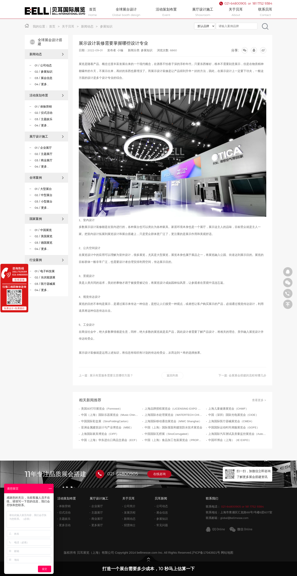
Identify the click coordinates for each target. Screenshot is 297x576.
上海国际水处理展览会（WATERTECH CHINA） (173, 433)
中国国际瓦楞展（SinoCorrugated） (167, 452)
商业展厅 (97, 518)
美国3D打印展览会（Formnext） (101, 427)
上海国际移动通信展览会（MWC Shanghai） (173, 439)
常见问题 (162, 525)
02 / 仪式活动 (43, 112)
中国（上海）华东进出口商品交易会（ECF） (110, 458)
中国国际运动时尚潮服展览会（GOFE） (233, 446)
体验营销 (65, 506)
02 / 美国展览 (43, 236)
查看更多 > (259, 418)
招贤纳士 (130, 525)
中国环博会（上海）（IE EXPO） (229, 458)
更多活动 (65, 525)
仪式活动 (65, 512)
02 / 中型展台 (43, 195)
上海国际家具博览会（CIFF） (100, 452)
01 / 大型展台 (43, 188)
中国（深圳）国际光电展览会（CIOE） (233, 433)
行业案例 (46, 260)
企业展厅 (97, 506)
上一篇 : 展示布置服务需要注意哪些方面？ (106, 375)
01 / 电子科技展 (45, 271)
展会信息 (162, 512)
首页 (52, 26)
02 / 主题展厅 (43, 154)
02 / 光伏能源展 (45, 277)
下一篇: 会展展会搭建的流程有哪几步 (242, 375)
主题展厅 (97, 512)
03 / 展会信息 (43, 78)
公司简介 (130, 506)
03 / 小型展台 (43, 201)
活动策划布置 (46, 95)
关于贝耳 (68, 26)
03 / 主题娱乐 (43, 119)
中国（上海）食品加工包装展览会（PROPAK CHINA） (173, 458)
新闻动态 (87, 26)
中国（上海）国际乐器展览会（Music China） (110, 433)
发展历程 (130, 512)
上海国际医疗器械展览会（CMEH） (231, 439)
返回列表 (172, 375)
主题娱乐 (65, 518)
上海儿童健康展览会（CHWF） (228, 427)
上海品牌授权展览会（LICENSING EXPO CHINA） (173, 427)
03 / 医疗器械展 (45, 283)
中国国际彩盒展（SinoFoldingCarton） (105, 439)
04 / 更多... (42, 84)
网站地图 (227, 552)
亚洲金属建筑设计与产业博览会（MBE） (107, 446)
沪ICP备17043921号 (206, 552)
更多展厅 (97, 525)
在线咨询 (159, 474)
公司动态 (162, 506)
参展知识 (106, 26)
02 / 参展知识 (43, 71)
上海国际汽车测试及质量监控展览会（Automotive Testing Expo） (237, 452)
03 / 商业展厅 (43, 160)
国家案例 (46, 218)
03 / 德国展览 (43, 242)
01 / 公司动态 (43, 65)
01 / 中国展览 (43, 230)
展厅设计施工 (46, 136)
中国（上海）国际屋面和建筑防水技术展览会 (173, 446)
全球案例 (46, 177)
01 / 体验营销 (43, 106)
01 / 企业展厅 (43, 147)
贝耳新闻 (161, 498)
